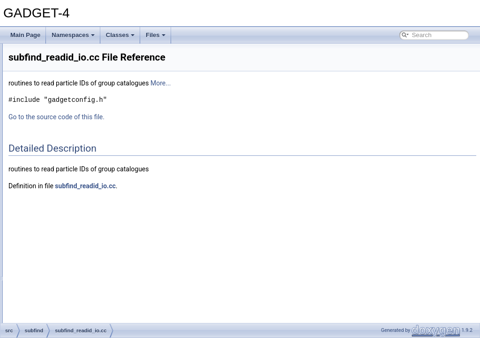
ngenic (46, 69)
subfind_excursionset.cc (76, 162)
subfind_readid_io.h (70, 245)
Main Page (25, 34)
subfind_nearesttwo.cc (74, 193)
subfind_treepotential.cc (75, 265)
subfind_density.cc (69, 141)
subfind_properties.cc (72, 224)
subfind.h (57, 131)
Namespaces (73, 34)
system (47, 286)
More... (278, 83)
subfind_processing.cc (74, 214)
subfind (47, 111)
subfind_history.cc (68, 183)
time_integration (58, 296)
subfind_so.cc (63, 255)
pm (42, 80)
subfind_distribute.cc (71, 152)
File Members (40, 317)
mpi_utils (49, 49)
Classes (120, 34)
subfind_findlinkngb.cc (73, 172)
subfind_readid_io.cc (72, 234)
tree (43, 307)
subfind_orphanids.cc (72, 203)
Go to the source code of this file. (174, 117)
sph (42, 100)
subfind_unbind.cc (68, 276)
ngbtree (48, 59)
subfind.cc (58, 121)
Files (155, 34)
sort (43, 90)
